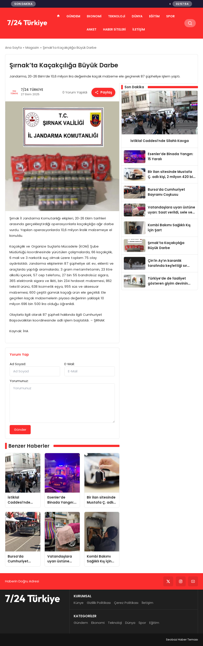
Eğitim (154, 16)
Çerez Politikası (126, 602)
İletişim (138, 29)
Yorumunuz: (19, 381)
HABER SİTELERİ (114, 29)
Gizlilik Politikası (99, 602)
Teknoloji (116, 16)
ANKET (91, 29)
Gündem (73, 16)
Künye (79, 602)
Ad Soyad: (18, 364)
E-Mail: (69, 364)
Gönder (20, 429)
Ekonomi (94, 16)
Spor (170, 16)
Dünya (137, 16)
